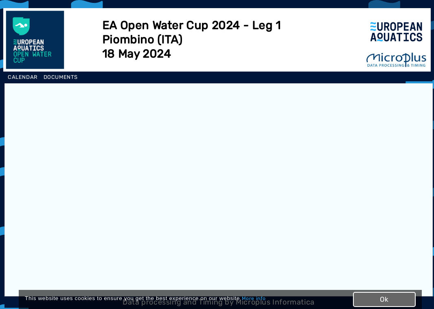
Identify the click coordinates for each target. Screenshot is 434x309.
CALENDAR (23, 77)
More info (254, 298)
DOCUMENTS (61, 77)
